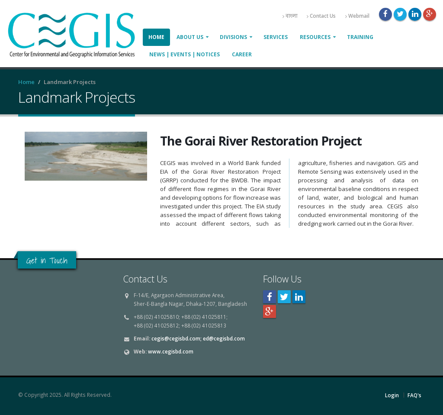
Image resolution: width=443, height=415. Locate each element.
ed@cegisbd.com (224, 338)
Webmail (357, 15)
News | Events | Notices (184, 54)
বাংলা (289, 15)
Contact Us (321, 15)
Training (360, 37)
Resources (315, 37)
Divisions (233, 37)
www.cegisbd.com (170, 351)
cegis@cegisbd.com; (176, 338)
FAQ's (414, 395)
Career (242, 54)
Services (275, 37)
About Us (190, 37)
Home (156, 37)
